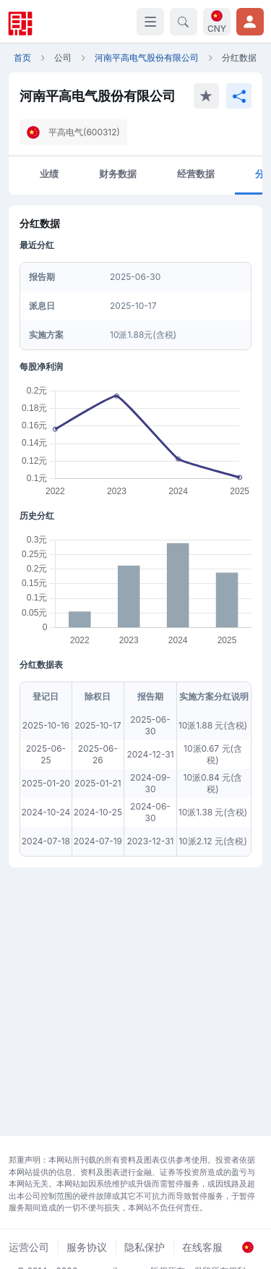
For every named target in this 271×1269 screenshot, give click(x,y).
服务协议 (86, 1247)
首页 (22, 57)
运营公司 (29, 1247)
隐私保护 (144, 1247)
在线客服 (202, 1247)
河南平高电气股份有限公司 (147, 57)
